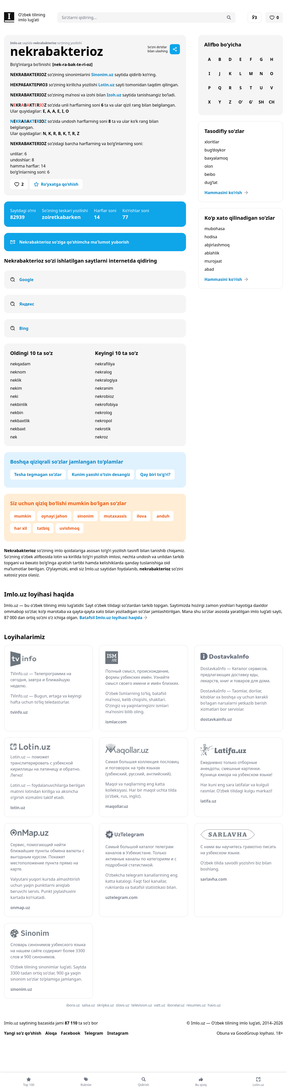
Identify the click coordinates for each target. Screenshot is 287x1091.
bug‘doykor (215, 150)
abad (209, 269)
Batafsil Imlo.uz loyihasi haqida (113, 618)
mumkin (22, 516)
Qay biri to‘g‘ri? (155, 474)
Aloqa (51, 1033)
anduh (163, 516)
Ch (272, 102)
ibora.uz (73, 1005)
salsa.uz (88, 1005)
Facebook (70, 1033)
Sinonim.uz (102, 74)
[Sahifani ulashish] (175, 49)
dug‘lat (211, 182)
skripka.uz (105, 1005)
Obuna (223, 1033)
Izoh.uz (114, 95)
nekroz (101, 437)
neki (14, 396)
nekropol (103, 420)
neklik (15, 380)
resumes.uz (196, 1005)
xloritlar (212, 142)
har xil (20, 528)
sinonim (85, 516)
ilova (141, 516)
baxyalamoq (216, 158)
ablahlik (212, 253)
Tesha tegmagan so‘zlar (38, 474)
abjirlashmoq (217, 245)
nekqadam (20, 364)
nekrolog (103, 412)
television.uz (141, 1005)
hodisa (211, 237)
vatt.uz (159, 1005)
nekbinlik (18, 404)
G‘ (251, 102)
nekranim (104, 388)
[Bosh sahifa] (24, 17)
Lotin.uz (106, 85)
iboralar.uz (175, 1005)
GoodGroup (247, 1033)
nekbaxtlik (20, 420)
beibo (210, 174)
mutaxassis (115, 516)
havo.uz (214, 1005)
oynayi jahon (54, 516)
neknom (18, 372)
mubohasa (215, 228)
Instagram (117, 1033)
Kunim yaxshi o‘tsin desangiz (101, 474)
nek (13, 437)
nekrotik (103, 429)
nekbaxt (18, 429)
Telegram (93, 1033)
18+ (279, 1033)
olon (209, 166)
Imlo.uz (92, 569)
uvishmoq (69, 528)
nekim (16, 388)
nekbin (16, 412)
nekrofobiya (106, 404)
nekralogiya (106, 380)
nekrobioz (104, 396)
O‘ (241, 102)
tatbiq (43, 528)
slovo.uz (122, 1005)
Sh (261, 102)
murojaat (213, 261)
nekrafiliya (105, 364)
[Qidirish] (228, 17)
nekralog (103, 372)
